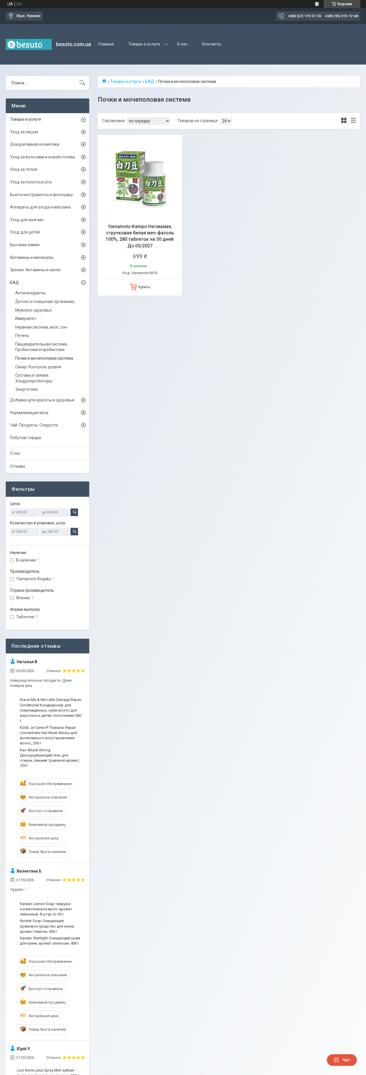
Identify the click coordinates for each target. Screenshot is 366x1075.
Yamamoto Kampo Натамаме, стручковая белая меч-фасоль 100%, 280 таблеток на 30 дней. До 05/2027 (140, 236)
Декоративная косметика (34, 144)
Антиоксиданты (30, 293)
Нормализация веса (29, 412)
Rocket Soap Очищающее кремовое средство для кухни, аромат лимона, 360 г (47, 926)
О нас (182, 44)
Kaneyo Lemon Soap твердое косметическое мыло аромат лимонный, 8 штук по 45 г (46, 909)
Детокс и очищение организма (44, 301)
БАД (149, 81)
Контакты (211, 44)
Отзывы (17, 466)
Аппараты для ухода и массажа (40, 207)
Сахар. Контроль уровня (38, 367)
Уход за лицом (24, 132)
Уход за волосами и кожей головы (42, 157)
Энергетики (26, 389)
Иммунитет (25, 318)
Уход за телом (23, 169)
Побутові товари (25, 437)
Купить (144, 287)
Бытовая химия (24, 244)
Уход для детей (25, 232)
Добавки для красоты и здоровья (42, 400)
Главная (106, 44)
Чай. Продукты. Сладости (34, 425)
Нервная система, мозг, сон (41, 327)
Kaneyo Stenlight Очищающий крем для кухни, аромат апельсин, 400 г (50, 940)
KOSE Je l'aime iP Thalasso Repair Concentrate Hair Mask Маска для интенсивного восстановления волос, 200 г (48, 735)
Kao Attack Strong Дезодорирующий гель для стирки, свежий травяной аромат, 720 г (50, 758)
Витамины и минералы (31, 257)
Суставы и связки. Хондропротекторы (33, 378)
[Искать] (82, 83)
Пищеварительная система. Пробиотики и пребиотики (41, 347)
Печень (22, 335)
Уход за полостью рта (31, 182)
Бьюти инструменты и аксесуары (41, 194)
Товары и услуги (144, 44)
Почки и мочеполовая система (44, 358)
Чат (342, 1060)
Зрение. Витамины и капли (35, 270)
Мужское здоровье (33, 310)
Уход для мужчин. (27, 219)
